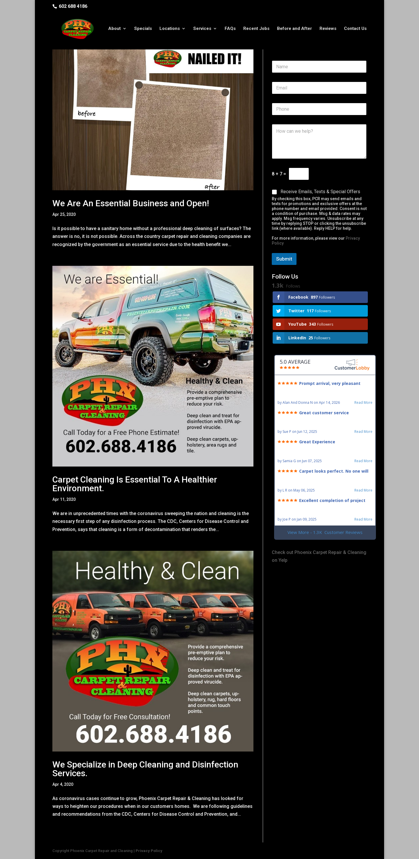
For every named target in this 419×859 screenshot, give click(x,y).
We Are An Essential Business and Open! (130, 203)
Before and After (294, 30)
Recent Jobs (256, 30)
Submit (284, 259)
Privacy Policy (149, 851)
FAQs (230, 30)
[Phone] (319, 109)
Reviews (327, 30)
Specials (143, 30)
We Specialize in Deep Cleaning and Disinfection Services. (145, 768)
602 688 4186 (73, 6)
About (114, 30)
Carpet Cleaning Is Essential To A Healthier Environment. (134, 483)
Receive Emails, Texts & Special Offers (320, 191)
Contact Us (355, 30)
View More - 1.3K (325, 532)
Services (202, 30)
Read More (363, 402)
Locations (169, 30)
